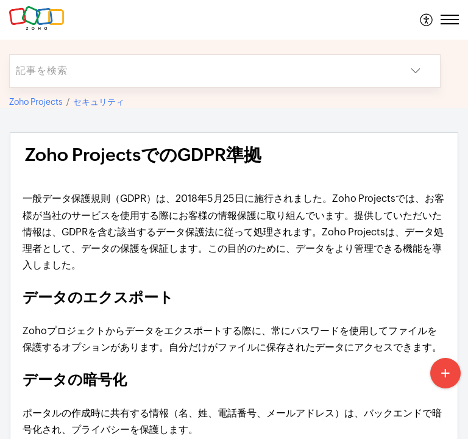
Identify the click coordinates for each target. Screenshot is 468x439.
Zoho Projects (36, 102)
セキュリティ (98, 102)
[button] (427, 19)
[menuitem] (427, 19)
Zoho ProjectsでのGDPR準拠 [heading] (143, 155)
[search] (200, 71)
